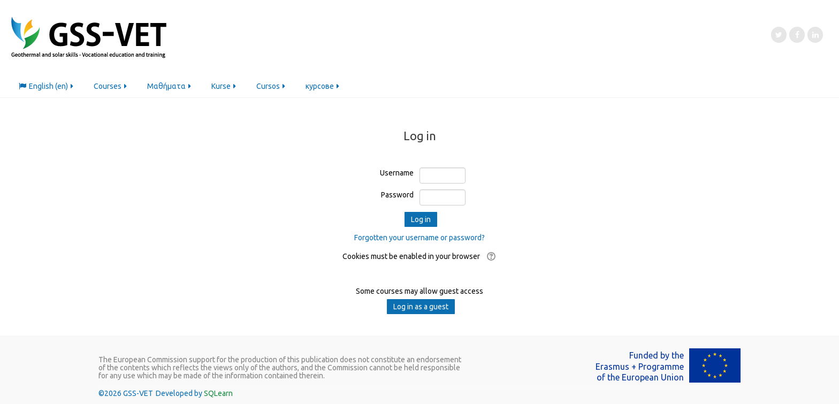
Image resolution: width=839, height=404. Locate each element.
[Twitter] (779, 35)
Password (397, 194)
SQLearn (218, 393)
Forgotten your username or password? (419, 237)
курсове (323, 86)
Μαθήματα (170, 86)
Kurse (224, 86)
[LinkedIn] (815, 35)
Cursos (271, 86)
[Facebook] (797, 35)
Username (397, 173)
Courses (111, 86)
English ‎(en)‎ (47, 86)
